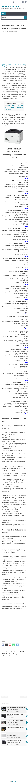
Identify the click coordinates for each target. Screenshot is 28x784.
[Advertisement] (14, 48)
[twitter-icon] (16, 2)
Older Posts (23, 696)
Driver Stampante (10, 6)
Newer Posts (4, 696)
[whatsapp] (13, 645)
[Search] (12, 17)
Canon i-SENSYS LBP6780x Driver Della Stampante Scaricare (14, 107)
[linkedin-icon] (23, 2)
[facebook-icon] (13, 2)
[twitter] (6, 645)
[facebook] (3, 645)
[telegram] (17, 645)
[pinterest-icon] (26, 2)
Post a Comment (13, 31)
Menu (3, 13)
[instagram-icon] (19, 2)
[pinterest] (10, 645)
